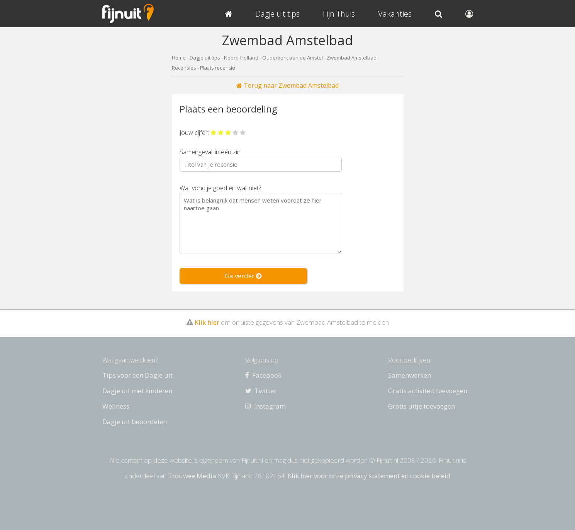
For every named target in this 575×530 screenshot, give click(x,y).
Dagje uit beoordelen (134, 421)
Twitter (260, 390)
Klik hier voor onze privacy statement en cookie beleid (369, 475)
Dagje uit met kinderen (137, 390)
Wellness (115, 406)
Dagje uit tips (205, 57)
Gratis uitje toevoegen (421, 406)
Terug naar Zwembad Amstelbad (287, 85)
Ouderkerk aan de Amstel (292, 57)
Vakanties (395, 14)
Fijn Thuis (339, 14)
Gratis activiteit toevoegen (427, 390)
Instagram (265, 406)
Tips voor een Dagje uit (137, 375)
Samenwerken (409, 375)
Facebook (263, 375)
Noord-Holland (241, 57)
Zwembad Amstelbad (352, 57)
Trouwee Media (192, 475)
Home (179, 57)
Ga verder (243, 275)
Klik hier (207, 322)
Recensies (184, 67)
